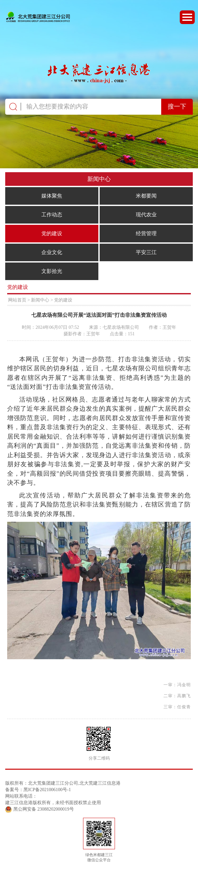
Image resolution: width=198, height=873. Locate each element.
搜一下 (177, 106)
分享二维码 (99, 758)
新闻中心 (40, 300)
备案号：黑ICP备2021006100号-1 (38, 789)
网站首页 (17, 300)
